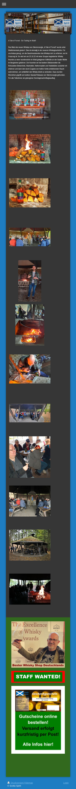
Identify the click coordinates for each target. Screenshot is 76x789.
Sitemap (29, 783)
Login (66, 783)
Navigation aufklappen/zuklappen (38, 4)
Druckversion (15, 783)
